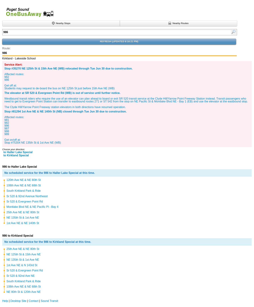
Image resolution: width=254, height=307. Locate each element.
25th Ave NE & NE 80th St (23, 212)
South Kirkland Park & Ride (24, 190)
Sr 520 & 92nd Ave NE (21, 275)
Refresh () (119, 41)
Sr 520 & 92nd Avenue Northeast (27, 196)
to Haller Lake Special (17, 152)
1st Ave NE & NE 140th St (23, 223)
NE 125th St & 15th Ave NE (24, 254)
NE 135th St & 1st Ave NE (23, 217)
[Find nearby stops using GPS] (61, 24)
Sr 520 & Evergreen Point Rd (25, 201)
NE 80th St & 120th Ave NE (24, 291)
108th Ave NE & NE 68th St (24, 185)
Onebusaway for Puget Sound (28, 11)
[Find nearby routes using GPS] (178, 24)
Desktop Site (18, 300)
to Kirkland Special (16, 155)
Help (5, 300)
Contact (33, 300)
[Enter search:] (102, 32)
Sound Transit (49, 300)
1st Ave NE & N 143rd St (22, 265)
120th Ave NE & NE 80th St (24, 179)
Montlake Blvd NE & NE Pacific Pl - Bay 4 (32, 206)
